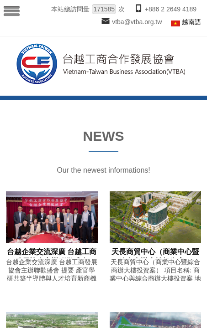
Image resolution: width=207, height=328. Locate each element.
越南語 (191, 22)
